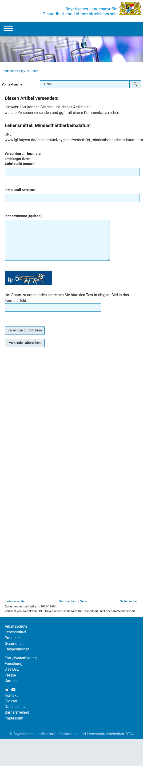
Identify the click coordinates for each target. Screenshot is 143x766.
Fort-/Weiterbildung (21, 658)
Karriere (11, 681)
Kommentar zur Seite (73, 601)
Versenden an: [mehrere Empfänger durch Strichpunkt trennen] (23, 159)
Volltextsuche (12, 84)
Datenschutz (15, 706)
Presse (10, 675)
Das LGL (12, 669)
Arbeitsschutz (16, 626)
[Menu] (8, 29)
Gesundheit (14, 643)
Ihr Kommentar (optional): (24, 216)
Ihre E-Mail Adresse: (20, 190)
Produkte (12, 638)
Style (22, 71)
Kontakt (11, 695)
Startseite (8, 71)
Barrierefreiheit (17, 712)
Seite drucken (129, 601)
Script (34, 71)
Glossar (11, 701)
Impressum (14, 718)
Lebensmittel (15, 632)
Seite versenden (15, 601)
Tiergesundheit (17, 649)
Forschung (13, 663)
